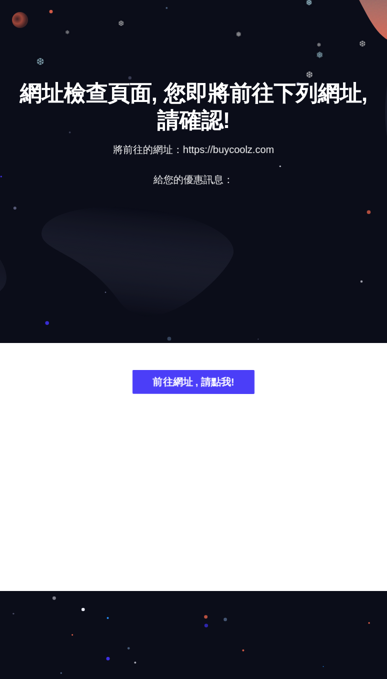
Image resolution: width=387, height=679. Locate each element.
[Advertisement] (193, 272)
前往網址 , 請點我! (193, 384)
